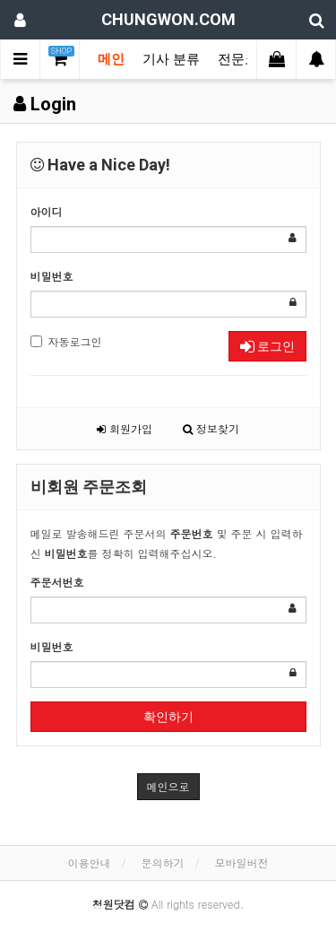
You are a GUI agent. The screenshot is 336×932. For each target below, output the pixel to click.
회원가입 (124, 428)
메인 (111, 59)
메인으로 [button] (168, 786)
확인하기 (168, 717)
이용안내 (88, 862)
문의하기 (163, 862)
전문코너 (244, 59)
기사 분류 (171, 59)
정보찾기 (211, 428)
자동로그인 (66, 341)
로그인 (267, 346)
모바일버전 (242, 862)
